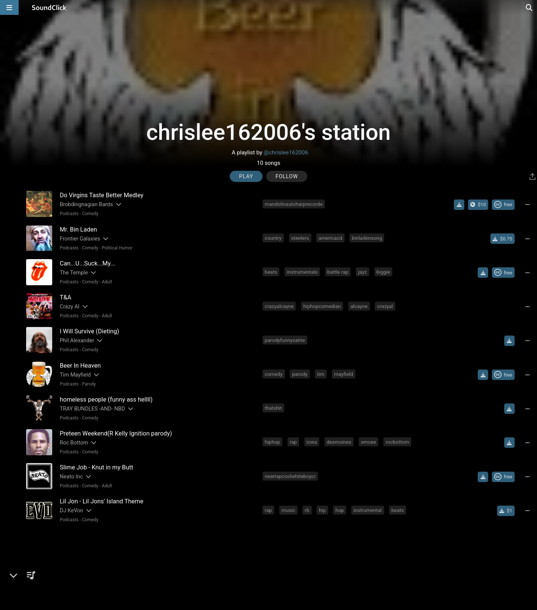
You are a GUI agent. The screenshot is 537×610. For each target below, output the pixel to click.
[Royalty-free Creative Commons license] (503, 204)
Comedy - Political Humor (107, 247)
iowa (312, 441)
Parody (89, 383)
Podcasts (69, 213)
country (273, 238)
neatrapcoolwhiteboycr (290, 475)
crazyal (385, 306)
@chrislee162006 (286, 152)
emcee (368, 441)
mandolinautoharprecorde (294, 204)
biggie (383, 272)
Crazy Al (69, 306)
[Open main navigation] (9, 7)
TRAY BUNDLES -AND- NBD (92, 408)
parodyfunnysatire (285, 340)
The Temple (74, 272)
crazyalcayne (279, 306)
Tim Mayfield (75, 374)
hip (322, 509)
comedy (274, 374)
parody (300, 374)
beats (271, 272)
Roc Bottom (74, 442)
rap (293, 441)
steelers (300, 238)
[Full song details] (527, 204)
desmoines (339, 441)
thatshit (273, 408)
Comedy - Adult (97, 281)
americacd (330, 238)
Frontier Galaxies (80, 238)
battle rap (338, 272)
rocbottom (397, 441)
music (288, 509)
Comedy (90, 213)
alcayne (359, 306)
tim (321, 374)
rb (307, 509)
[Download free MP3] (459, 204)
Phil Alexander (77, 340)
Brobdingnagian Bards (86, 204)
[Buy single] (502, 238)
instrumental (368, 509)
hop (340, 509)
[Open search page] (529, 7)
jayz (362, 272)
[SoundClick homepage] (49, 7)
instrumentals (302, 272)
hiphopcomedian (321, 306)
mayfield (343, 374)
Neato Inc (71, 476)
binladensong (367, 238)
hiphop (272, 441)
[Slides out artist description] (118, 204)
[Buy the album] (478, 204)
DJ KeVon (71, 510)
